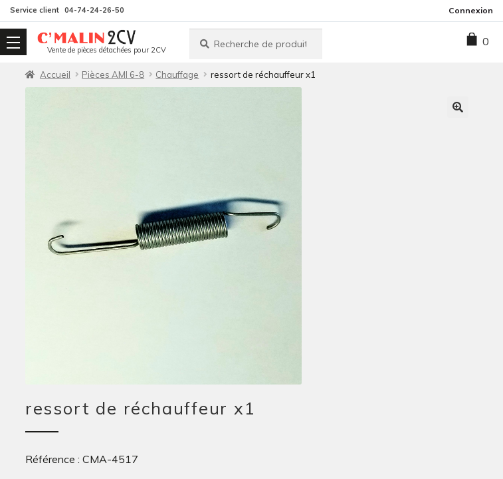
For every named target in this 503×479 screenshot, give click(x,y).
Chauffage (177, 74)
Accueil (55, 74)
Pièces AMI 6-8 (113, 74)
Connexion (471, 10)
